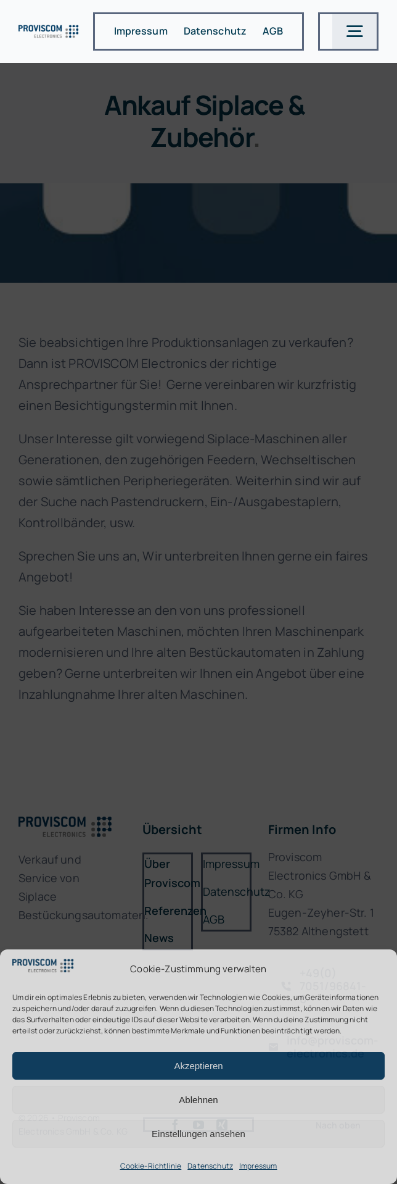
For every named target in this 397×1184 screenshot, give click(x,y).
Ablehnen (198, 1099)
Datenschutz (210, 1166)
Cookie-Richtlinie (151, 1166)
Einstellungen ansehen (198, 1133)
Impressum (258, 1166)
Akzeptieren (198, 1066)
